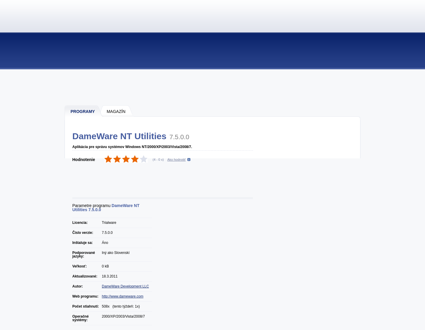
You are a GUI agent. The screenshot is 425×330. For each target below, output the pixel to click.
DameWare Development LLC (125, 286)
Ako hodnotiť (176, 159)
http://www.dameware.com (122, 296)
